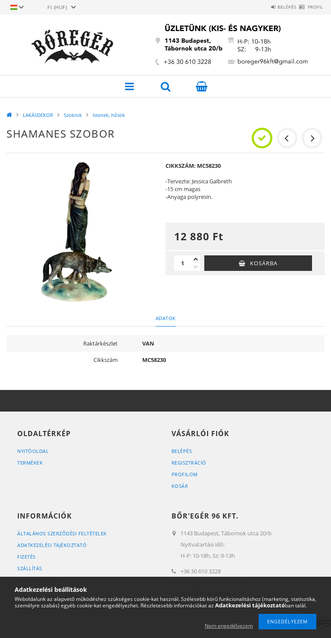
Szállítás (29, 568)
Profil (310, 7)
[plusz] (195, 259)
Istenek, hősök (109, 115)
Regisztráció (189, 462)
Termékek (30, 462)
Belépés (271, 7)
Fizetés (26, 556)
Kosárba (264, 263)
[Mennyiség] (182, 263)
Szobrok (73, 115)
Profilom (185, 474)
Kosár (180, 486)
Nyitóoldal (33, 451)
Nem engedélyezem (229, 625)
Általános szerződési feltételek (62, 533)
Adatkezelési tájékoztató (52, 545)
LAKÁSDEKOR (38, 115)
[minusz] (195, 267)
